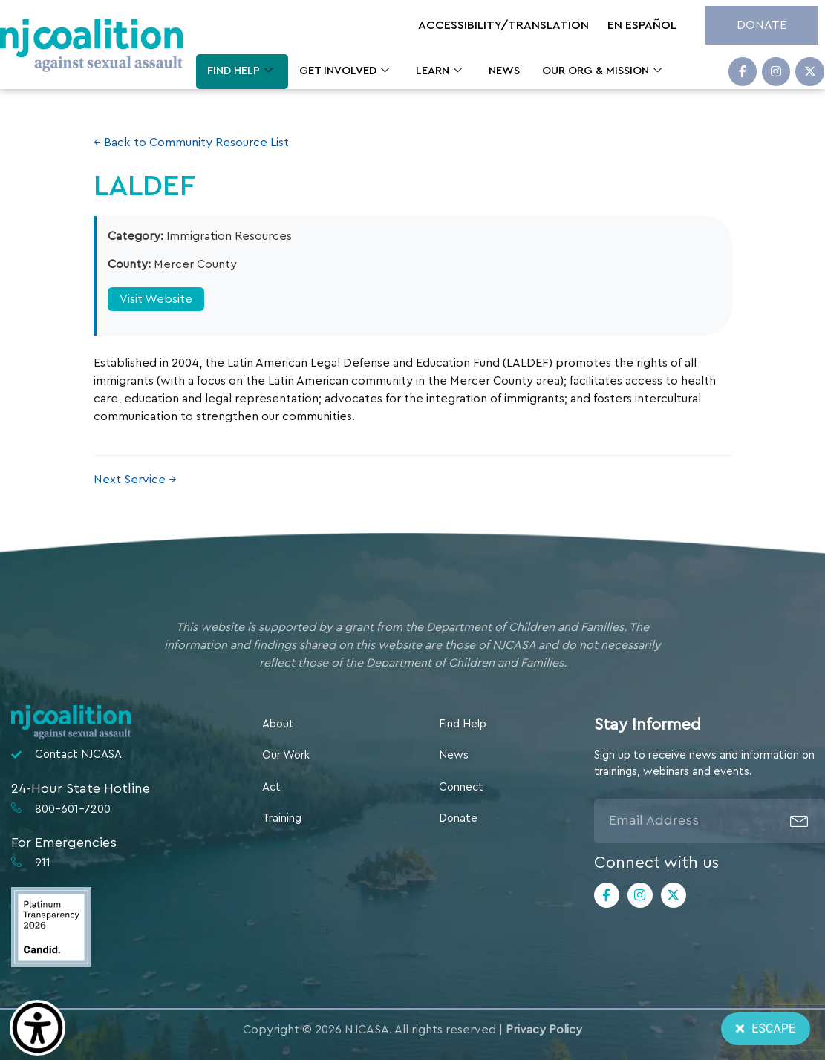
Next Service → (135, 479)
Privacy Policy (544, 1030)
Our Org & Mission (602, 71)
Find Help (240, 71)
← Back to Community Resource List (191, 142)
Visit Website (156, 299)
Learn (439, 71)
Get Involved (344, 71)
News (504, 70)
